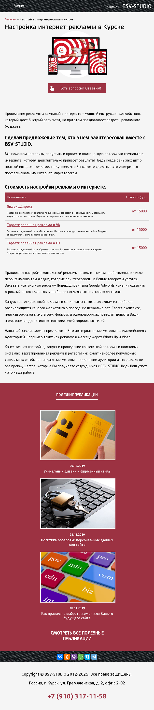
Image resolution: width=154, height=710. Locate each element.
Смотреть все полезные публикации (77, 635)
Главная (10, 19)
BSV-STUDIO (130, 6)
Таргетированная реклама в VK (33, 225)
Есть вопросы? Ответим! (80, 88)
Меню (19, 6)
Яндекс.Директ (20, 206)
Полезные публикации (77, 395)
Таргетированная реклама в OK (33, 243)
